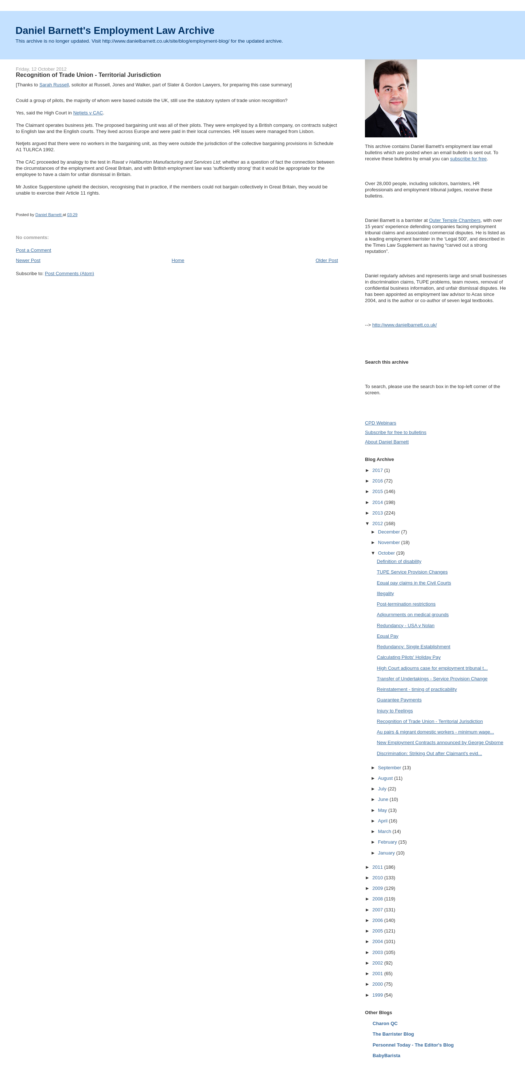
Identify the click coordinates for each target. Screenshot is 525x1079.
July (383, 788)
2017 (378, 470)
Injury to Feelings (395, 711)
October (387, 553)
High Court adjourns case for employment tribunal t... (432, 668)
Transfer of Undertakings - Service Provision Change (432, 678)
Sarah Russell (54, 84)
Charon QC (385, 1023)
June (384, 799)
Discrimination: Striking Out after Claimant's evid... (429, 753)
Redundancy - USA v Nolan (406, 625)
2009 (378, 888)
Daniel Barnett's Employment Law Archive (115, 30)
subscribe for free (468, 158)
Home (178, 260)
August (386, 778)
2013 (378, 513)
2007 (378, 909)
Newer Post (28, 260)
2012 (378, 523)
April (383, 821)
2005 (378, 931)
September (390, 767)
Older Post (327, 260)
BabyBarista (386, 1055)
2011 (378, 867)
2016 (378, 481)
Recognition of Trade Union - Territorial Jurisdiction (430, 721)
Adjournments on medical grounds (413, 614)
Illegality (385, 593)
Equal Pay (387, 636)
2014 (378, 502)
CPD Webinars (380, 423)
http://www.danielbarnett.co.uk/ (404, 325)
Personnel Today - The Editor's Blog (413, 1045)
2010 (378, 877)
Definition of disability (399, 561)
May (383, 810)
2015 (378, 491)
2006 (378, 920)
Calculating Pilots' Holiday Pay (409, 657)
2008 (378, 899)
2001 (378, 973)
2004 (378, 941)
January (387, 853)
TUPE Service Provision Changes (412, 572)
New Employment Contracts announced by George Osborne (440, 742)
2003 (378, 952)
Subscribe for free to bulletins (395, 432)
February (388, 842)
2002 (378, 963)
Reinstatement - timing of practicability (417, 689)
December (389, 532)
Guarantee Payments (399, 700)
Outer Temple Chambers (455, 220)
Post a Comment (33, 250)
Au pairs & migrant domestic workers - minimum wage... (435, 732)
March (385, 831)
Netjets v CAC (88, 113)
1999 (378, 995)
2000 (378, 984)
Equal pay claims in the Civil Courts (414, 583)
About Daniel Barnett (387, 442)
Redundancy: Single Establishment (414, 646)
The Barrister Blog (393, 1034)
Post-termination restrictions (406, 604)
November (389, 542)
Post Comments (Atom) (69, 273)
